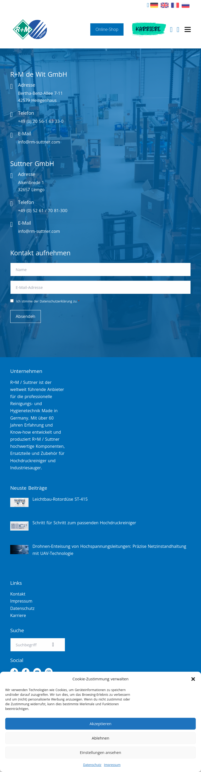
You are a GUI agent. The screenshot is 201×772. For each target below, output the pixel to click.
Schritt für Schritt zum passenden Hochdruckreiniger (84, 523)
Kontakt (17, 594)
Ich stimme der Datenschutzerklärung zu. (48, 301)
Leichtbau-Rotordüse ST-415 (60, 499)
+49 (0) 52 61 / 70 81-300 (43, 210)
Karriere (148, 29)
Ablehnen (100, 738)
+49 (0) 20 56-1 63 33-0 (41, 121)
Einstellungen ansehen (100, 752)
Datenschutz (92, 765)
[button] (193, 679)
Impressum (112, 765)
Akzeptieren (100, 723)
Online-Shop (107, 29)
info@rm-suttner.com (39, 142)
